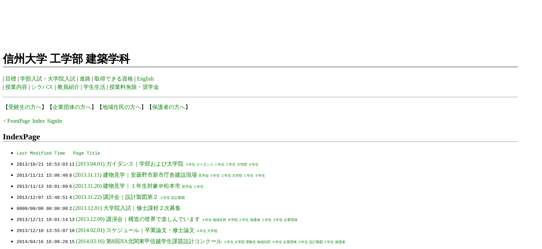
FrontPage (18, 121)
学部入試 (31, 79)
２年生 (230, 164)
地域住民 (219, 220)
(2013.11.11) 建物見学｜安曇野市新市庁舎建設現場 (135, 175)
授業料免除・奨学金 (134, 87)
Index (38, 121)
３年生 (190, 164)
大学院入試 (61, 79)
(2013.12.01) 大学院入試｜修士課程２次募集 (127, 208)
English (145, 79)
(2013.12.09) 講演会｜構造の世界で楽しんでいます (138, 219)
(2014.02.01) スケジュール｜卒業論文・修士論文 (135, 230)
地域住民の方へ (121, 107)
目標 (10, 79)
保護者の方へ (168, 107)
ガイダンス (204, 164)
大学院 (242, 164)
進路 (85, 79)
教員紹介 (68, 87)
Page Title (86, 153)
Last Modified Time (41, 153)
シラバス (42, 87)
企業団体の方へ (72, 107)
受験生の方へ (24, 107)
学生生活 (94, 87)
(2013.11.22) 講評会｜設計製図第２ (115, 197)
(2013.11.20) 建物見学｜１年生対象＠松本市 (126, 186)
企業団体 (291, 220)
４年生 (253, 164)
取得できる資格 (113, 79)
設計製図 (178, 198)
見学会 (203, 175)
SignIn (54, 121)
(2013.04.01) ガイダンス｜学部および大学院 (130, 164)
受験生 (251, 242)
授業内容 (16, 87)
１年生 (219, 164)
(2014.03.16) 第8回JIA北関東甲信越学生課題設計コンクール (149, 241)
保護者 (255, 220)
